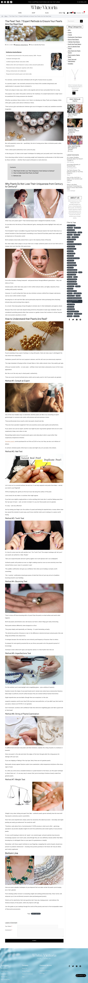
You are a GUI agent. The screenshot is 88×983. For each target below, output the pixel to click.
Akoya (75, 277)
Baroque (69, 277)
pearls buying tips (72, 270)
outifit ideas (75, 237)
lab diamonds (70, 246)
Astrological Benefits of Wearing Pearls (73, 165)
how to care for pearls (73, 258)
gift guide (69, 228)
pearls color (70, 307)
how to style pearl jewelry (74, 298)
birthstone (70, 288)
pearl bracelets (71, 239)
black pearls (70, 286)
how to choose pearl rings (74, 244)
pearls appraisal (36, 913)
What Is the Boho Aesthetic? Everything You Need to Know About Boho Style (74, 187)
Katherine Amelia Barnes (21, 45)
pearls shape (70, 309)
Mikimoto (69, 293)
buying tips (70, 242)
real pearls (70, 251)
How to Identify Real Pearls (38, 45)
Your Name (8, 926)
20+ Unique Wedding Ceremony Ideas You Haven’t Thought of (75, 159)
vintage (78, 296)
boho (68, 237)
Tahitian (78, 286)
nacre (80, 272)
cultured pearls (71, 263)
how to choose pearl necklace (72, 301)
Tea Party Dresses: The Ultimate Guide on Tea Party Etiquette (75, 172)
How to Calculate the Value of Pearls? (74, 114)
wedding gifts (77, 293)
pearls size (70, 267)
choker (80, 232)
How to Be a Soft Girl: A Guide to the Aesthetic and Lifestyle (74, 179)
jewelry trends (71, 225)
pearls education (71, 265)
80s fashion (77, 228)
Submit (34, 940)
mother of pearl (71, 274)
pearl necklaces (71, 249)
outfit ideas (70, 256)
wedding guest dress (72, 311)
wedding (69, 316)
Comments (8, 930)
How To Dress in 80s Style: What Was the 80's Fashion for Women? (74, 147)
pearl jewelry (70, 230)
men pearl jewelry (72, 284)
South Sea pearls (71, 279)
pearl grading (78, 314)
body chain (77, 235)
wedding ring (70, 296)
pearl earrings (71, 253)
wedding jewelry (71, 232)
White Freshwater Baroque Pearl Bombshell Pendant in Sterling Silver (75, 86)
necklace (69, 235)
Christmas (70, 314)
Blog (6, 16)
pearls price (70, 260)
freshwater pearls (72, 272)
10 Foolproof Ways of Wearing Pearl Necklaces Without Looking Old (74, 130)
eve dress (76, 316)
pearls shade (70, 304)
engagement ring (71, 291)
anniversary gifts (71, 281)
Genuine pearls (10, 441)
